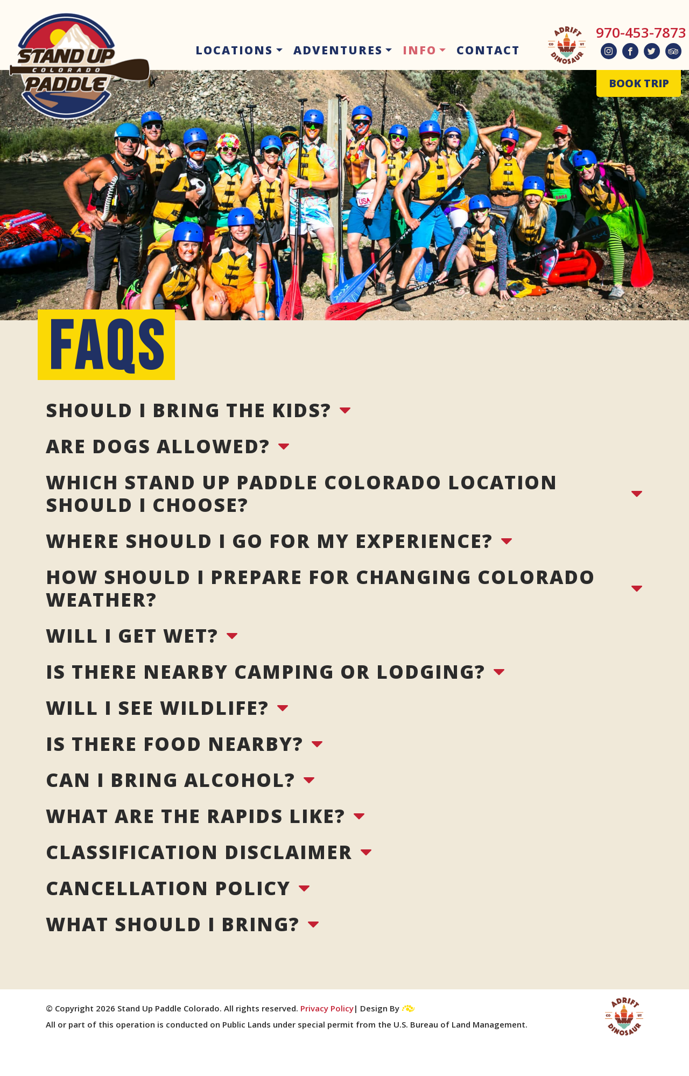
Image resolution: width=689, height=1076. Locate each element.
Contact (488, 50)
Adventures (338, 50)
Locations (234, 50)
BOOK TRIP (639, 83)
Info (420, 50)
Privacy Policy (327, 1008)
